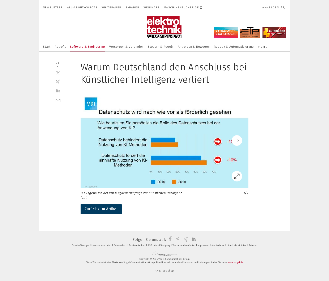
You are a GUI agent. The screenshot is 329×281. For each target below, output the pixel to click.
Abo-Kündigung (162, 245)
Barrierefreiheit (137, 245)
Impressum (204, 245)
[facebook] (58, 63)
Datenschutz (120, 245)
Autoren (253, 245)
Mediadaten (218, 245)
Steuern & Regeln (161, 47)
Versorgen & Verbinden (126, 47)
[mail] (58, 99)
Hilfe (229, 245)
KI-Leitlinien (240, 245)
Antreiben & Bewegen (194, 47)
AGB (150, 245)
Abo (109, 245)
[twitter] (58, 72)
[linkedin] (58, 90)
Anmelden (270, 7)
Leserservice (98, 245)
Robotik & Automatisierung (234, 47)
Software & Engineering (87, 47)
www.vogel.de (235, 262)
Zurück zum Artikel (101, 209)
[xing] (58, 81)
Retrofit (60, 47)
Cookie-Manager (81, 245)
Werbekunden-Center (184, 245)
